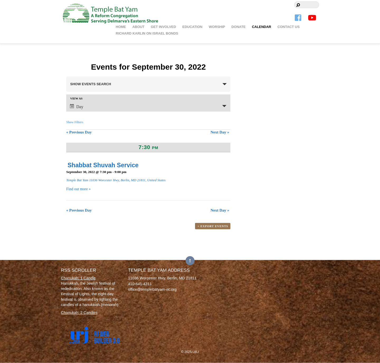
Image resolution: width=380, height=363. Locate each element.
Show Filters (74, 122)
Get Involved (163, 27)
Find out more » (78, 189)
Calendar (261, 27)
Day (76, 106)
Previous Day (79, 132)
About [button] (138, 27)
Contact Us (288, 27)
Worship (217, 27)
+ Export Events (212, 226)
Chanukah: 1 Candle (78, 278)
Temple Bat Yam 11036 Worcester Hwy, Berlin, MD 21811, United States (115, 180)
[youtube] (312, 18)
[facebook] (298, 18)
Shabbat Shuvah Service (103, 165)
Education (192, 27)
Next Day (220, 132)
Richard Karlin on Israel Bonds (147, 33)
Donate (238, 27)
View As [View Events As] (76, 98)
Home (121, 27)
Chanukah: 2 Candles (79, 313)
